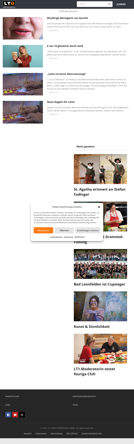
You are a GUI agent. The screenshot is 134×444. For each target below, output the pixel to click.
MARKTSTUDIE (12, 402)
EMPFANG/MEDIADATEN (84, 402)
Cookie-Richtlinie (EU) (91, 439)
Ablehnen (64, 230)
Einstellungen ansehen (88, 230)
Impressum (41, 439)
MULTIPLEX (72, 439)
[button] (99, 207)
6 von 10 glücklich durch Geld (65, 46)
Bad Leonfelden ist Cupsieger (99, 284)
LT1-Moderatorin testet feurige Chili (94, 371)
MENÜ (121, 4)
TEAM (75, 410)
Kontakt (27, 439)
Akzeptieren (43, 230)
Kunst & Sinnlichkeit (92, 326)
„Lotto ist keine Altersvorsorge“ (66, 74)
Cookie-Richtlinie (56, 237)
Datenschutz (68, 237)
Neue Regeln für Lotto (61, 102)
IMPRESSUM (79, 237)
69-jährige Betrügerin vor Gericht (67, 18)
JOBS (7, 410)
